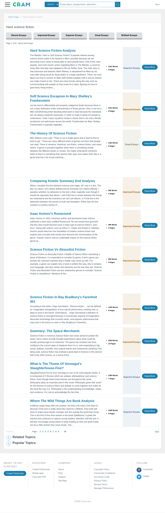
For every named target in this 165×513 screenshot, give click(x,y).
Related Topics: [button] (24, 437)
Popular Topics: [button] (24, 443)
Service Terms (100, 484)
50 (65, 431)
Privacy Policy (100, 481)
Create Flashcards (15, 473)
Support (62, 477)
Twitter (146, 476)
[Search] (117, 4)
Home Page (13, 17)
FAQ (60, 473)
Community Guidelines (104, 473)
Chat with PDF (39, 477)
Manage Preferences (104, 488)
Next (157, 431)
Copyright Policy (101, 469)
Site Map (62, 481)
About (61, 469)
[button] (7, 4)
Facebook (147, 469)
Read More (150, 67)
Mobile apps (38, 473)
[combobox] (52, 4)
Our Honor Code (102, 477)
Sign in (157, 4)
